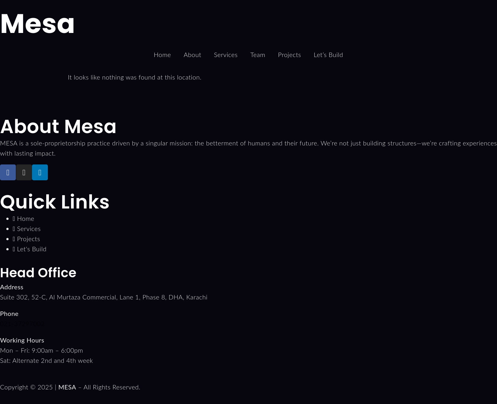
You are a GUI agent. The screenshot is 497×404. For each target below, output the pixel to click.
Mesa (37, 23)
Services (226, 54)
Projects (289, 54)
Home (162, 54)
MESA (67, 387)
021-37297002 (22, 323)
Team (257, 54)
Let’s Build (328, 54)
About (192, 54)
